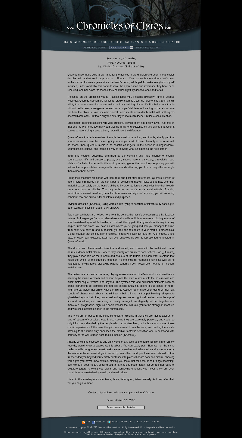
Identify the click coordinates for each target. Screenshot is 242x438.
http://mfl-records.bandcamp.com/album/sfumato (126, 392)
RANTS (137, 42)
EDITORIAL (121, 42)
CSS (146, 422)
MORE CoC (157, 42)
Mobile (124, 422)
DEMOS (95, 42)
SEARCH (174, 42)
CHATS (67, 42)
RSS (88, 422)
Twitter (114, 422)
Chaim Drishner (113, 66)
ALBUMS (80, 42)
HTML (139, 422)
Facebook (100, 422)
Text (131, 422)
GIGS (107, 42)
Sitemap (156, 422)
